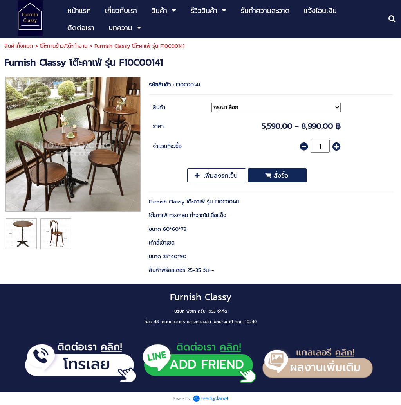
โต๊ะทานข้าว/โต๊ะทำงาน (63, 46)
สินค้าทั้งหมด (18, 46)
